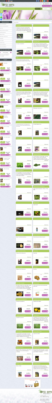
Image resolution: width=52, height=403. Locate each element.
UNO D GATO (36, 202)
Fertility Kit (18, 25)
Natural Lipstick (36, 234)
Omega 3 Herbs (19, 89)
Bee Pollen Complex (20, 283)
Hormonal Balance (20, 170)
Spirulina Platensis (37, 154)
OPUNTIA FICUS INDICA (38, 299)
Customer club (38, 8)
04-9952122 (46, 3)
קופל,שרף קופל (6, 168)
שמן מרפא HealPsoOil (6, 116)
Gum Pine (35, 267)
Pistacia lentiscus (19, 234)
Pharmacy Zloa (36, 41)
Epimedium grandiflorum (21, 299)
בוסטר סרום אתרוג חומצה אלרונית (7, 159)
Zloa (17, 57)
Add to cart (44, 37)
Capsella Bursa (36, 315)
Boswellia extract (37, 363)
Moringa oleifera (19, 347)
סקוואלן (5, 147)
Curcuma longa (19, 331)
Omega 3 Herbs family (20, 251)
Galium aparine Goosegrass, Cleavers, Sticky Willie (39, 187)
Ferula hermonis (19, 106)
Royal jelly (35, 251)
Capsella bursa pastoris (21, 315)
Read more (29, 31)
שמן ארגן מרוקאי (6, 73)
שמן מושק (5, 63)
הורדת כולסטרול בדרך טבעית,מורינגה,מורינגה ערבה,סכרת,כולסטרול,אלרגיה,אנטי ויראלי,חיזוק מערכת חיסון (22, 122)
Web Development (48, 402)
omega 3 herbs (19, 138)
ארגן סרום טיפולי (7, 94)
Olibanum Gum (19, 267)
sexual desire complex (20, 41)
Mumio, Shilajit (19, 363)
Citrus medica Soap (37, 331)
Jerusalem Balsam (37, 122)
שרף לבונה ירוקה (7, 179)
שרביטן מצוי (6, 105)
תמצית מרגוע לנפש (7, 84)
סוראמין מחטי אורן (7, 137)
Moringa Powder (36, 347)
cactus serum (36, 283)
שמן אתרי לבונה (6, 126)
